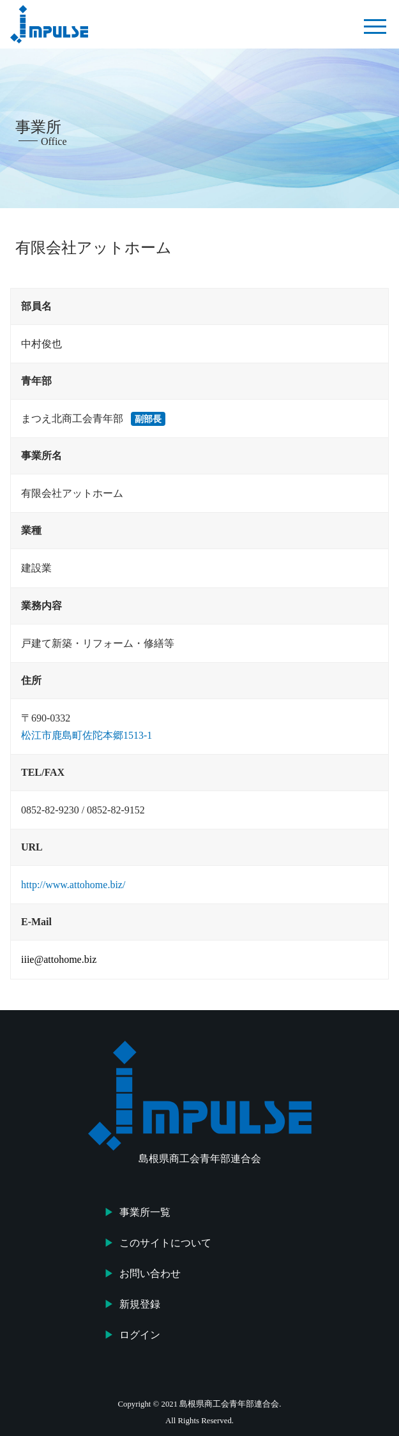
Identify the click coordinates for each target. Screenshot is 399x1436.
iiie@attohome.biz (58, 959)
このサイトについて (165, 1242)
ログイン (139, 1334)
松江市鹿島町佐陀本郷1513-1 (86, 735)
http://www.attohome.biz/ (73, 884)
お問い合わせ (150, 1273)
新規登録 (139, 1304)
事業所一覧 (144, 1212)
